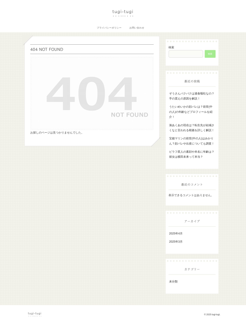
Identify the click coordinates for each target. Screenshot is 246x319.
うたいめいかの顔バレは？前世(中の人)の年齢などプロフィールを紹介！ (190, 111)
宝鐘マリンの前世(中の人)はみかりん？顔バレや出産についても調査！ (191, 141)
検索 (171, 47)
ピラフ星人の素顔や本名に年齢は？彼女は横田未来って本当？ (191, 154)
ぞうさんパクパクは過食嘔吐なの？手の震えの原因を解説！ (191, 96)
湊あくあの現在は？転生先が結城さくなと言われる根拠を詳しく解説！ (191, 128)
